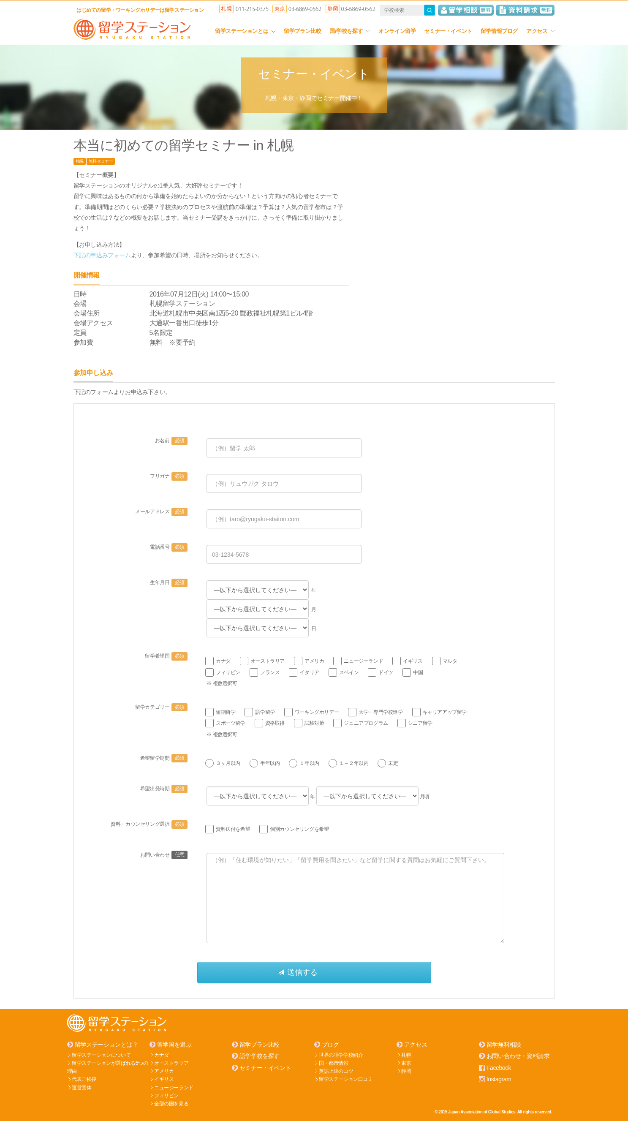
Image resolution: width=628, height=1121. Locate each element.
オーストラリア (171, 1063)
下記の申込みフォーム (102, 255)
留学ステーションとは (245, 31)
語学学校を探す (259, 1056)
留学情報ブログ (499, 31)
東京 (406, 1063)
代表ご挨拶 (84, 1079)
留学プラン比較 (302, 31)
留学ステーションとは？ (106, 1044)
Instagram (499, 1078)
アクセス (540, 31)
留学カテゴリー (161, 707)
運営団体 (81, 1087)
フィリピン (166, 1095)
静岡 (406, 1071)
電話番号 (169, 547)
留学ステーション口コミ (346, 1079)
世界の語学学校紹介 (341, 1055)
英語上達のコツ (336, 1071)
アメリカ (164, 1071)
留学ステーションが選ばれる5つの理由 (107, 1067)
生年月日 (169, 582)
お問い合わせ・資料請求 (518, 1056)
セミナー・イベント (448, 31)
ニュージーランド (173, 1087)
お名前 (171, 440)
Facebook (499, 1067)
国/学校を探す (349, 31)
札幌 (80, 161)
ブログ (330, 1044)
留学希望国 (166, 656)
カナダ (161, 1055)
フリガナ (169, 476)
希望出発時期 (164, 788)
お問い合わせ (164, 855)
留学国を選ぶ (174, 1044)
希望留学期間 (164, 758)
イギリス (164, 1079)
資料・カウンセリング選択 (149, 824)
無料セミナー (101, 161)
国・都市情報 (333, 1063)
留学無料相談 (504, 1044)
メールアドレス (161, 511)
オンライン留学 (397, 31)
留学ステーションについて (101, 1055)
